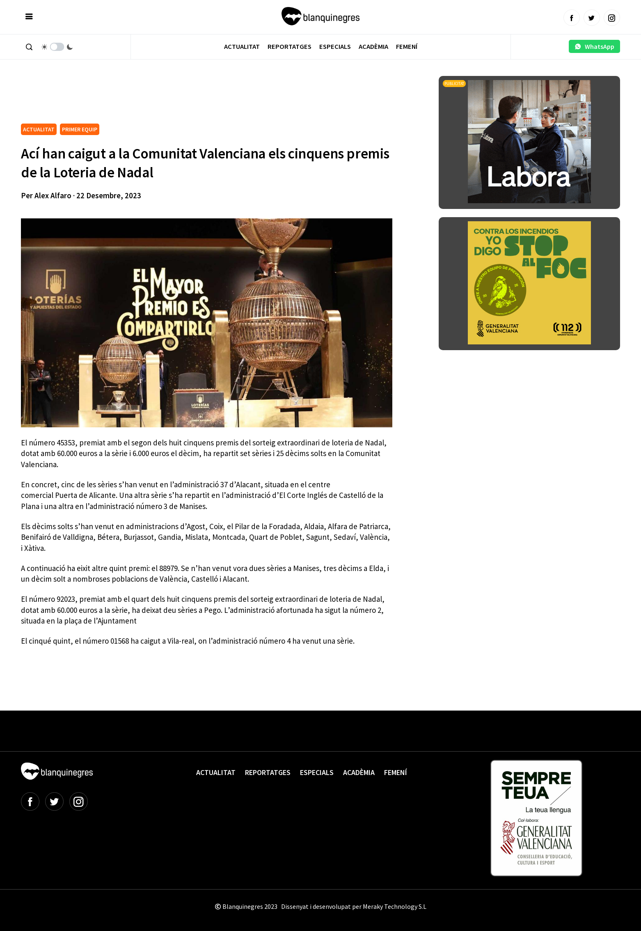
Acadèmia (373, 46)
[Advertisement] (170, 98)
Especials (335, 46)
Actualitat (242, 46)
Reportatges (289, 46)
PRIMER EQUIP (79, 129)
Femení (406, 46)
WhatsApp (594, 46)
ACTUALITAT (39, 129)
